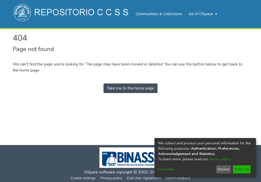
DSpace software (99, 172)
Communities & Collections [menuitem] (159, 14)
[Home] (72, 14)
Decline (223, 169)
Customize (166, 169)
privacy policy (220, 159)
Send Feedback (178, 178)
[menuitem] (202, 14)
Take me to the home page (130, 88)
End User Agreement (144, 178)
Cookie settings (83, 178)
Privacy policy (111, 178)
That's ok (241, 169)
